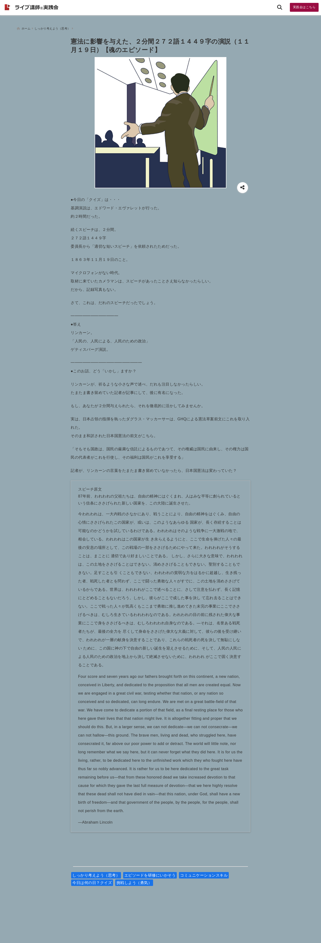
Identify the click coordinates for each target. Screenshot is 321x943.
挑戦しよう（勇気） (134, 881)
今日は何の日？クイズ (92, 881)
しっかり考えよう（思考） (96, 874)
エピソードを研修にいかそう (150, 874)
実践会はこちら (304, 7)
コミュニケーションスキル (204, 874)
